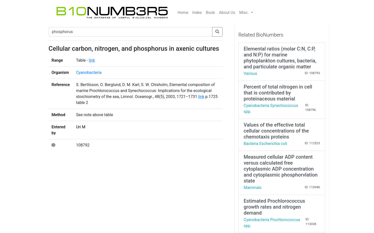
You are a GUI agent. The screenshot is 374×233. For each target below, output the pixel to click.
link (92, 60)
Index (197, 12)
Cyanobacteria (89, 72)
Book (210, 12)
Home (183, 12)
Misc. (244, 12)
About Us (227, 12)
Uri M (81, 127)
